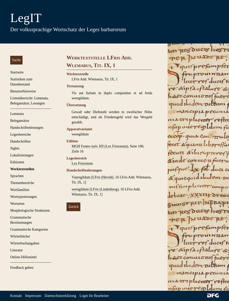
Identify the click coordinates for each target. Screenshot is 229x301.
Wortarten (17, 204)
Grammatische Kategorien (29, 229)
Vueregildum (81, 177)
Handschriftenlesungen (26, 128)
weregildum (81, 189)
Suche (16, 60)
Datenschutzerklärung (60, 296)
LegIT (25, 18)
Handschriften (20, 141)
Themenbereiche (22, 183)
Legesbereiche (20, 134)
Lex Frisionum (82, 163)
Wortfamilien (19, 190)
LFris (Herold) (102, 177)
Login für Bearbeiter (94, 296)
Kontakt (16, 296)
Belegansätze (19, 121)
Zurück (73, 207)
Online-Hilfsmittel (23, 257)
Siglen (14, 148)
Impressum (33, 296)
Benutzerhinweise (23, 91)
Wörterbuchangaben (24, 243)
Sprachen (17, 176)
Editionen (17, 162)
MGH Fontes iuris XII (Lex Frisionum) (100, 146)
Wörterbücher (20, 236)
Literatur (16, 250)
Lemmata (17, 114)
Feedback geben (22, 268)
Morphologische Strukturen (30, 210)
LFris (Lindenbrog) (104, 189)
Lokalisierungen (22, 155)
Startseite (17, 72)
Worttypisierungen (23, 197)
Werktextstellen (22, 169)
